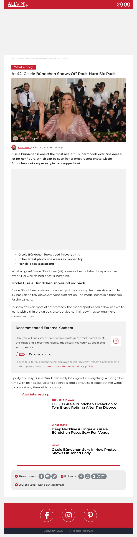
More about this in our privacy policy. (70, 366)
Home (13, 59)
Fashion (21, 59)
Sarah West (24, 147)
